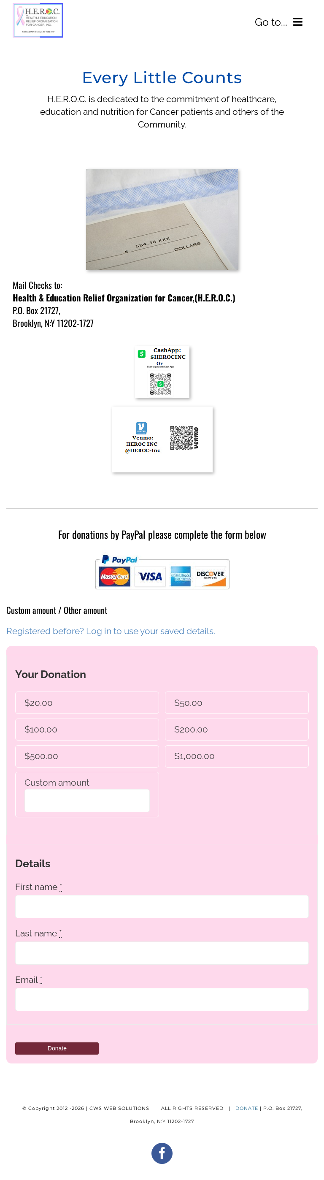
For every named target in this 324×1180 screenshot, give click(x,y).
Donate (57, 1048)
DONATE (246, 1108)
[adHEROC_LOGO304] (38, 7)
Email (29, 979)
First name (38, 887)
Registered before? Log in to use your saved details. (110, 631)
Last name (38, 933)
